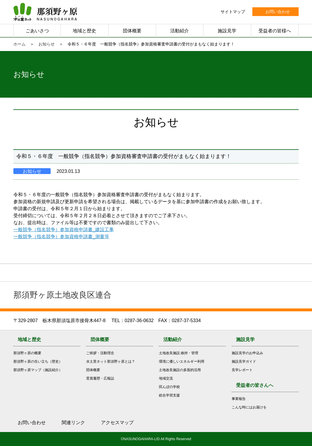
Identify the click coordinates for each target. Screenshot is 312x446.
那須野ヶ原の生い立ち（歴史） (37, 361)
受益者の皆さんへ (254, 385)
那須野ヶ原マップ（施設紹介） (37, 370)
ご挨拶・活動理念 (100, 353)
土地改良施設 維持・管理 (178, 353)
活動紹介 (179, 30)
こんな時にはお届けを (249, 407)
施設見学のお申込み (247, 353)
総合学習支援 (169, 395)
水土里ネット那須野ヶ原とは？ (110, 361)
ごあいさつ (37, 30)
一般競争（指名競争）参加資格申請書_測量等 (61, 236)
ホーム (19, 44)
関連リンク (73, 422)
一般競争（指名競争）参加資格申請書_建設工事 (63, 229)
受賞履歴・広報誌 (100, 378)
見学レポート (242, 370)
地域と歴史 (84, 30)
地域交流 (166, 378)
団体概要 (132, 30)
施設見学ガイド (244, 361)
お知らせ (46, 44)
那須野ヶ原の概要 (27, 353)
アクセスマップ (117, 422)
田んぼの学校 (169, 387)
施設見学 (227, 30)
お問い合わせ (32, 422)
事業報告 (239, 399)
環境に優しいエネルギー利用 (181, 361)
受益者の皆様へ (274, 30)
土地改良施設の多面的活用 (180, 370)
